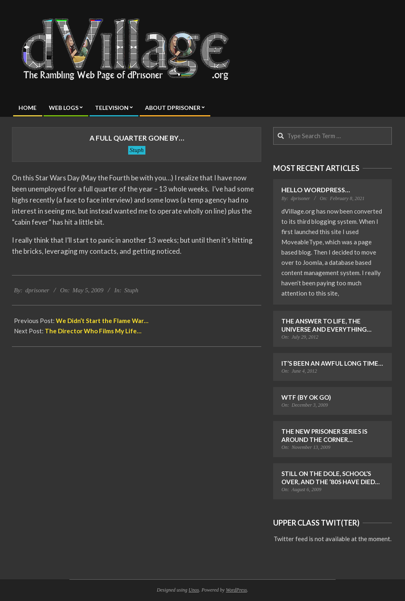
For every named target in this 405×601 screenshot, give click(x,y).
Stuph (137, 150)
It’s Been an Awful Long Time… (332, 363)
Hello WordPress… (315, 190)
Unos (194, 590)
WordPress (236, 590)
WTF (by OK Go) (306, 397)
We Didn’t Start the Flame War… (102, 320)
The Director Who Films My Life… (93, 331)
